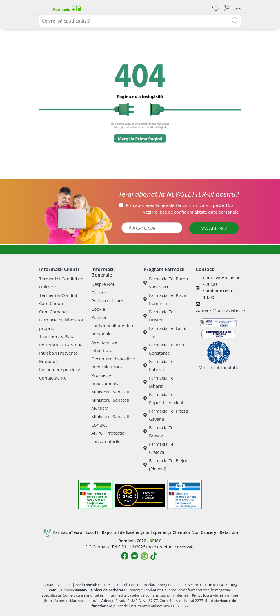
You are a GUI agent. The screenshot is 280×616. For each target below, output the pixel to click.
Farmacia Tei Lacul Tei (164, 332)
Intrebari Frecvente (58, 353)
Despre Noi (102, 284)
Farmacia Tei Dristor (158, 316)
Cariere (98, 292)
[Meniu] (43, 8)
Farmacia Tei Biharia (158, 382)
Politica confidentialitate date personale (112, 325)
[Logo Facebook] (124, 556)
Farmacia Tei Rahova (158, 365)
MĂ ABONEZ (214, 228)
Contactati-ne (52, 378)
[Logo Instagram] (144, 556)
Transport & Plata (56, 336)
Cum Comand (53, 312)
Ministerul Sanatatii (110, 392)
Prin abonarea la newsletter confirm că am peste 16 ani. (182, 205)
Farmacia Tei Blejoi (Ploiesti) (165, 465)
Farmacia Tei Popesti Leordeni (163, 398)
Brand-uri (48, 361)
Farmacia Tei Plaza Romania (164, 299)
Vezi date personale (191, 212)
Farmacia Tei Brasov (158, 431)
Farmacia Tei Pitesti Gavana (165, 415)
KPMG (155, 540)
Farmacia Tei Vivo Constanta (163, 349)
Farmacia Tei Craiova (158, 448)
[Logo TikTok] (153, 556)
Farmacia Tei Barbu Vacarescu (165, 283)
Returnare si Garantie (61, 345)
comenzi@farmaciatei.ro (220, 310)
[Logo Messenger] (134, 556)
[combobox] (140, 21)
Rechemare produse (59, 369)
